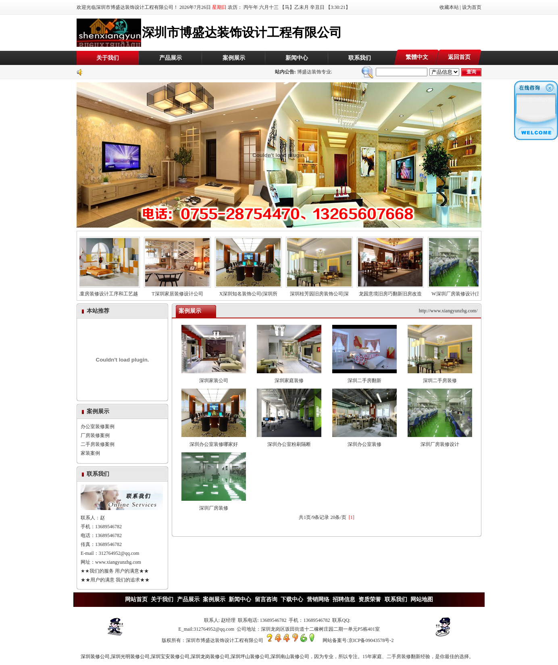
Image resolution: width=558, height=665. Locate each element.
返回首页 (459, 57)
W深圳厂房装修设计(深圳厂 (462, 291)
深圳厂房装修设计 (440, 441)
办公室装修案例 (98, 426)
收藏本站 (449, 7)
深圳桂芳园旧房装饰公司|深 (320, 291)
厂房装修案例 (95, 435)
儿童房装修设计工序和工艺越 (108, 291)
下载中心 (292, 599)
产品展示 (170, 58)
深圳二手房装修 (440, 377)
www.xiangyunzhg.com (118, 562)
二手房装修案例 (98, 444)
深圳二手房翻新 (364, 377)
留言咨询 (266, 599)
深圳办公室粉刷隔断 (289, 441)
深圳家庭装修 (289, 377)
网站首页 (136, 599)
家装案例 (90, 453)
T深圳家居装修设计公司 (179, 291)
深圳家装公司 (213, 377)
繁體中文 (417, 57)
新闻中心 (296, 58)
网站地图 (421, 599)
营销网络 (318, 599)
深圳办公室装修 (364, 441)
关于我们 (107, 58)
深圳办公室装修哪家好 (213, 441)
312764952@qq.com (119, 553)
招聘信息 (344, 599)
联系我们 (359, 58)
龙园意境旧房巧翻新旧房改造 (391, 291)
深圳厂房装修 (213, 505)
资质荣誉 (369, 599)
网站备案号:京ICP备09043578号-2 (358, 640)
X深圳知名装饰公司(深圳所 (250, 291)
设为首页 (471, 7)
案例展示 (234, 58)
